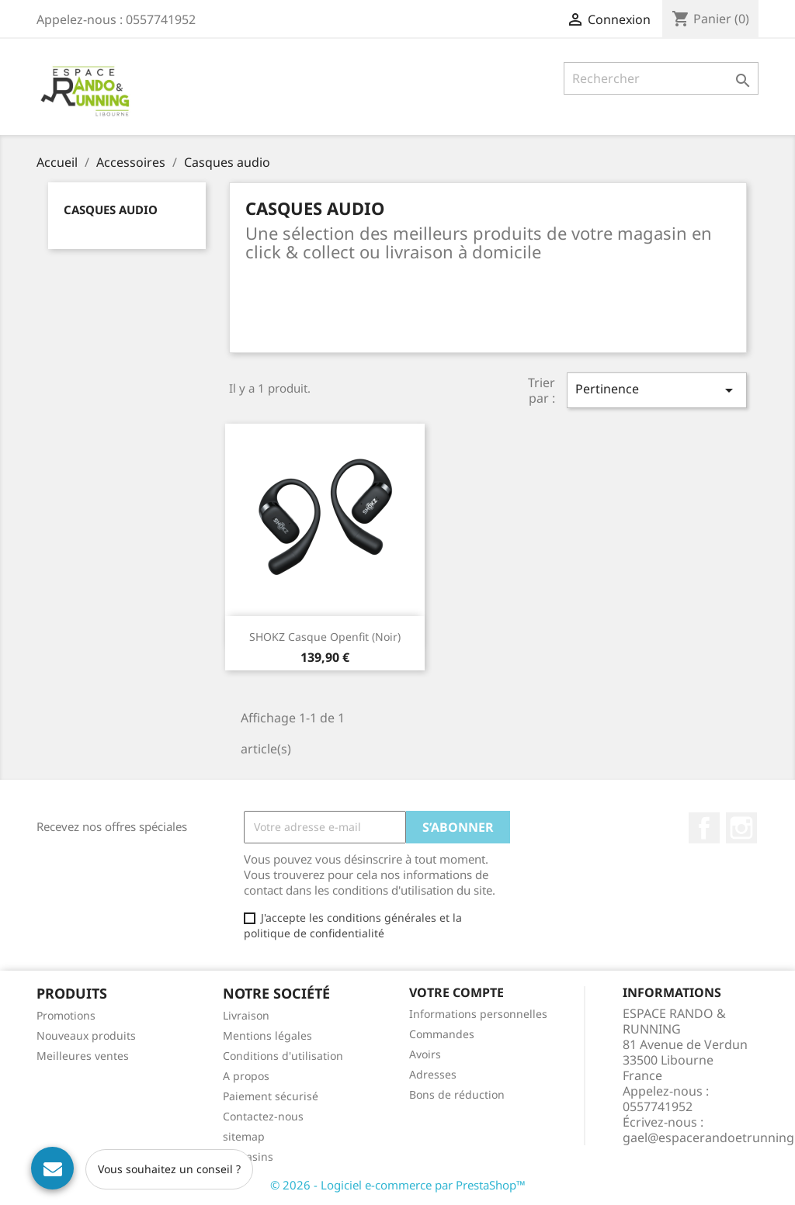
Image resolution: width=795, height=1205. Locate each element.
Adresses (433, 1074)
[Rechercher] (661, 78)
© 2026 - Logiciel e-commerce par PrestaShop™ (398, 1185)
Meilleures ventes (82, 1055)
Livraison (246, 1015)
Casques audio (111, 209)
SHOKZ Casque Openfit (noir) (325, 636)
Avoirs (425, 1054)
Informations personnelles (478, 1013)
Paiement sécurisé (270, 1096)
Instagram (741, 827)
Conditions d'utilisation (283, 1055)
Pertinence (656, 390)
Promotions (65, 1015)
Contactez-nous (263, 1116)
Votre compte (456, 992)
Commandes (441, 1034)
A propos (246, 1075)
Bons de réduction (457, 1094)
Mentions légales (267, 1035)
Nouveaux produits (86, 1035)
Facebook (704, 827)
